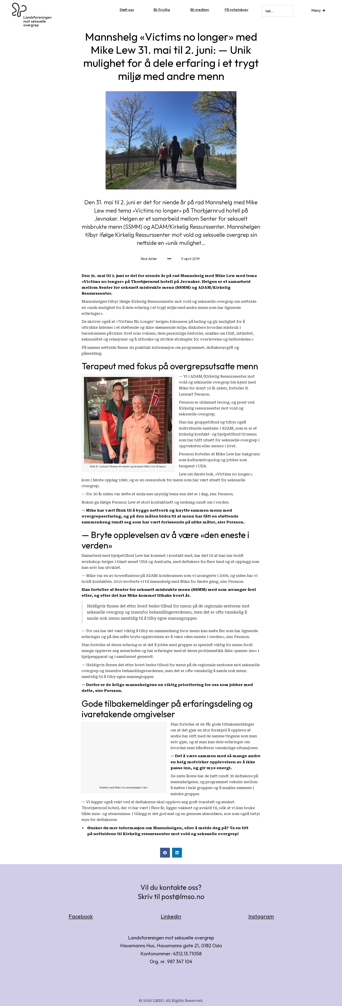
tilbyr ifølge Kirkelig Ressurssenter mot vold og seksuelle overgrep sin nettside (182, 301)
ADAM (228, 428)
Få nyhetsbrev (236, 9)
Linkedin (171, 916)
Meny (316, 10)
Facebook (81, 916)
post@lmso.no (182, 896)
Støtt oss (127, 9)
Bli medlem (199, 9)
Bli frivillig (162, 9)
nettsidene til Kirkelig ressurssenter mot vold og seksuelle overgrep (165, 834)
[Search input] (277, 11)
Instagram (261, 916)
